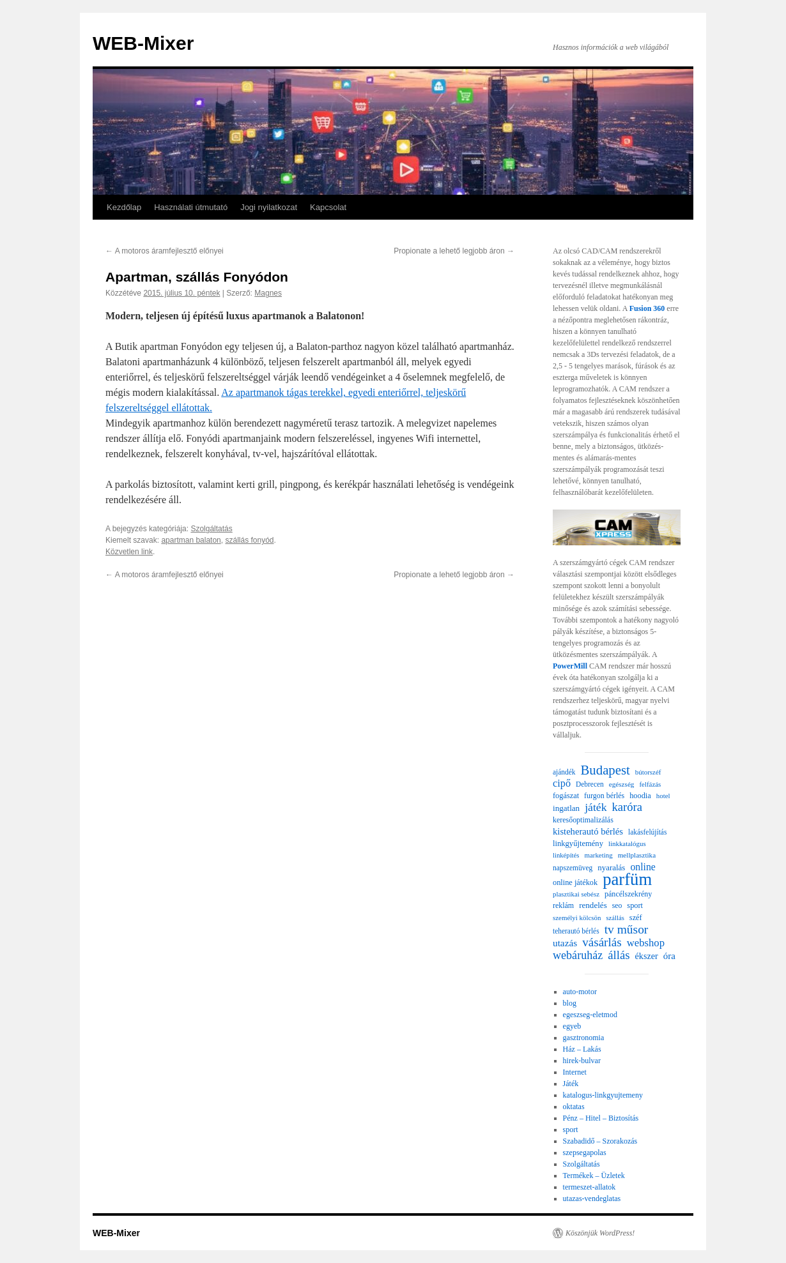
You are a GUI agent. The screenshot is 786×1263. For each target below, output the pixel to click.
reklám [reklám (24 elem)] (563, 905)
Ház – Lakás (582, 1049)
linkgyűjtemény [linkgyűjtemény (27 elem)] (578, 843)
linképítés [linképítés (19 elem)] (566, 855)
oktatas (574, 1106)
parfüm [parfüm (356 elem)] (627, 879)
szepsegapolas (584, 1152)
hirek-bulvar (582, 1060)
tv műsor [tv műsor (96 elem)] (627, 929)
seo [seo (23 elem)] (617, 906)
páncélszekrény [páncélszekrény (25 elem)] (628, 893)
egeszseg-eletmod (590, 1014)
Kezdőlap (124, 207)
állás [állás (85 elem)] (618, 955)
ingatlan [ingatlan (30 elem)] (566, 808)
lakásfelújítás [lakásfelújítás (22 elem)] (647, 832)
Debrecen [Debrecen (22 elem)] (590, 784)
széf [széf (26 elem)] (635, 917)
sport (570, 1129)
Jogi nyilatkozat (268, 207)
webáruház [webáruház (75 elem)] (578, 955)
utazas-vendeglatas (592, 1198)
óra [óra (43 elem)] (669, 956)
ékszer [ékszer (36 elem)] (646, 956)
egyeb (572, 1026)
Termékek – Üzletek (594, 1175)
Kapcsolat (328, 207)
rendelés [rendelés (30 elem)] (593, 905)
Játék (571, 1083)
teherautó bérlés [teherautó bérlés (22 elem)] (576, 931)
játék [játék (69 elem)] (595, 807)
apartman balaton (190, 540)
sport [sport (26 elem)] (635, 905)
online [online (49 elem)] (642, 866)
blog (569, 1003)
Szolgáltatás (211, 528)
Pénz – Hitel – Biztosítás (601, 1118)
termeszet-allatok (589, 1187)
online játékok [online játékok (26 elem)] (575, 882)
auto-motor (580, 991)
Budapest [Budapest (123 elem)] (605, 770)
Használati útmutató (190, 207)
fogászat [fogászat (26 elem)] (566, 795)
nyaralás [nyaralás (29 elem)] (611, 867)
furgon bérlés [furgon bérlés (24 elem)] (604, 795)
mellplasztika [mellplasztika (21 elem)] (637, 855)
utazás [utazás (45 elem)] (565, 942)
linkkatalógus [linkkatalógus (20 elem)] (627, 843)
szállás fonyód (249, 540)
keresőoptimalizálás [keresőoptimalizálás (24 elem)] (583, 819)
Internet (575, 1072)
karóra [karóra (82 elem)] (627, 807)
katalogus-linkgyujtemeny (603, 1095)
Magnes (268, 293)
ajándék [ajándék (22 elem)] (564, 772)
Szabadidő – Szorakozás (600, 1141)
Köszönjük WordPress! (600, 1233)
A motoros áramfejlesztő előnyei (164, 250)
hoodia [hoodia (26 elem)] (640, 795)
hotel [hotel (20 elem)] (663, 795)
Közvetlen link (129, 551)
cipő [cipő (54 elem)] (562, 783)
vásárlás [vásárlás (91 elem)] (602, 942)
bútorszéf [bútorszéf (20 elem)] (648, 772)
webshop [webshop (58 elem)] (646, 943)
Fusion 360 (647, 308)
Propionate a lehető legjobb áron (454, 250)
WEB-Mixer (143, 43)
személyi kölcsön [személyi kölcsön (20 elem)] (577, 917)
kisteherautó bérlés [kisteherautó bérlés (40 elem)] (588, 831)
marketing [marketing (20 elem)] (598, 855)
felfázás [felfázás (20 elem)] (650, 784)
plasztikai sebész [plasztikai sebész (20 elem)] (576, 894)
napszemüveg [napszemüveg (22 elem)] (572, 868)
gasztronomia (584, 1037)
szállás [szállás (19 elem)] (615, 917)
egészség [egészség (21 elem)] (622, 784)
